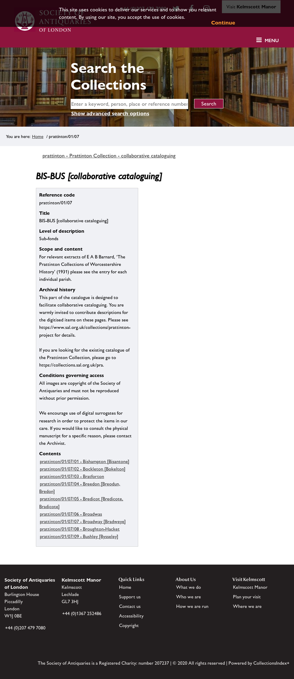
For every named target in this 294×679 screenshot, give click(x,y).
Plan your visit (247, 597)
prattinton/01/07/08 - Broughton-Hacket (80, 529)
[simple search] (129, 104)
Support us (130, 597)
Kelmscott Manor (250, 587)
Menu (272, 40)
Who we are (188, 597)
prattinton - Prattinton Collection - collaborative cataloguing (109, 156)
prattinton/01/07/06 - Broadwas (71, 514)
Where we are (247, 606)
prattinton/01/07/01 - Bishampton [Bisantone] (84, 461)
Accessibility (131, 616)
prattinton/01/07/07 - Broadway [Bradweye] (83, 521)
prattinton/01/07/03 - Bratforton (72, 476)
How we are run (192, 606)
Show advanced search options (110, 113)
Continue (223, 22)
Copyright (129, 625)
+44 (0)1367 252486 (81, 613)
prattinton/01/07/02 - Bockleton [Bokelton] (82, 469)
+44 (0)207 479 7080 (25, 628)
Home (37, 136)
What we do (188, 587)
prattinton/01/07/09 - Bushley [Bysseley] (79, 536)
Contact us (130, 606)
